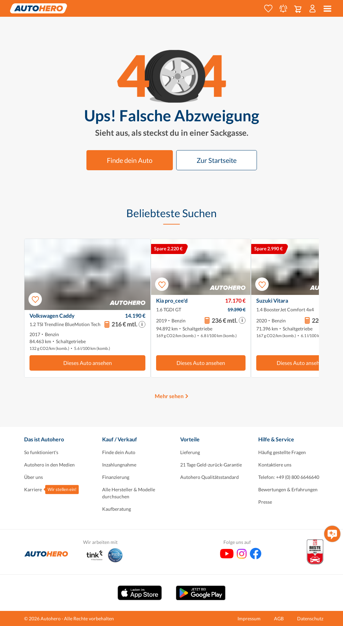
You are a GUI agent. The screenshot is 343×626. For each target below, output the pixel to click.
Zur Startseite (216, 160)
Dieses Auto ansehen (87, 363)
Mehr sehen (169, 396)
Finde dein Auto (129, 160)
